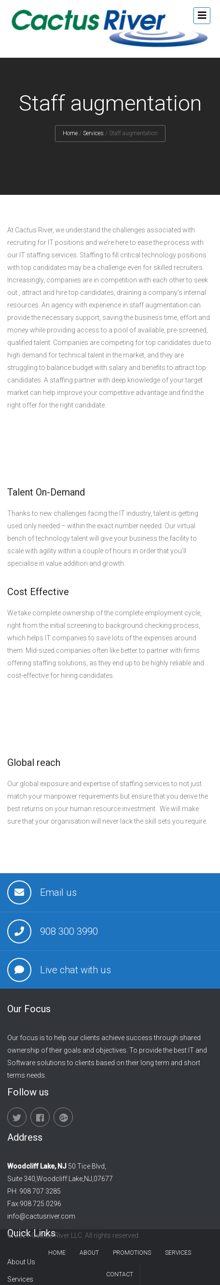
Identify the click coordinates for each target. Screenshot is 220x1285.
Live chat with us (75, 970)
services (178, 1252)
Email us (58, 892)
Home (70, 133)
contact (119, 1274)
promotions (132, 1252)
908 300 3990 (69, 931)
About (89, 1252)
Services (93, 133)
